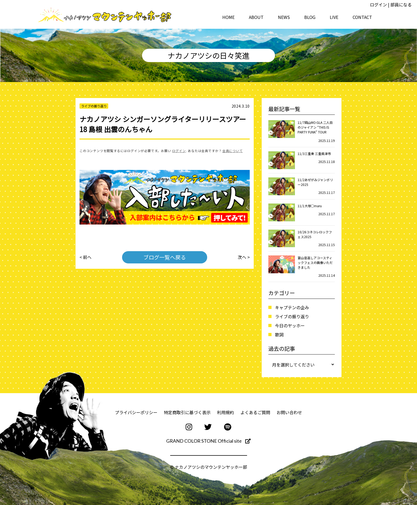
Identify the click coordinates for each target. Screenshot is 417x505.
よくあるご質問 (255, 412)
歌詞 (279, 334)
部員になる (401, 4)
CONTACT (362, 17)
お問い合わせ (289, 412)
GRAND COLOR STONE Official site (208, 441)
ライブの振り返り (292, 316)
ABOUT (256, 17)
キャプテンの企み (292, 307)
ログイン (378, 4)
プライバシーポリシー (136, 412)
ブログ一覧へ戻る (164, 257)
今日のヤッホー (290, 325)
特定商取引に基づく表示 (187, 412)
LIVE (334, 17)
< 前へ (85, 257)
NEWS (284, 17)
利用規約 (225, 412)
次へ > (244, 257)
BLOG (309, 17)
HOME (228, 17)
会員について (232, 150)
